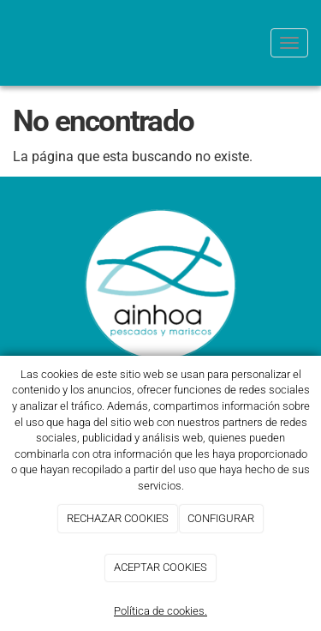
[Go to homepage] (8, 43)
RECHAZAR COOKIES (118, 518)
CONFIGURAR (220, 518)
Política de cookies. (160, 610)
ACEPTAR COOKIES (160, 567)
